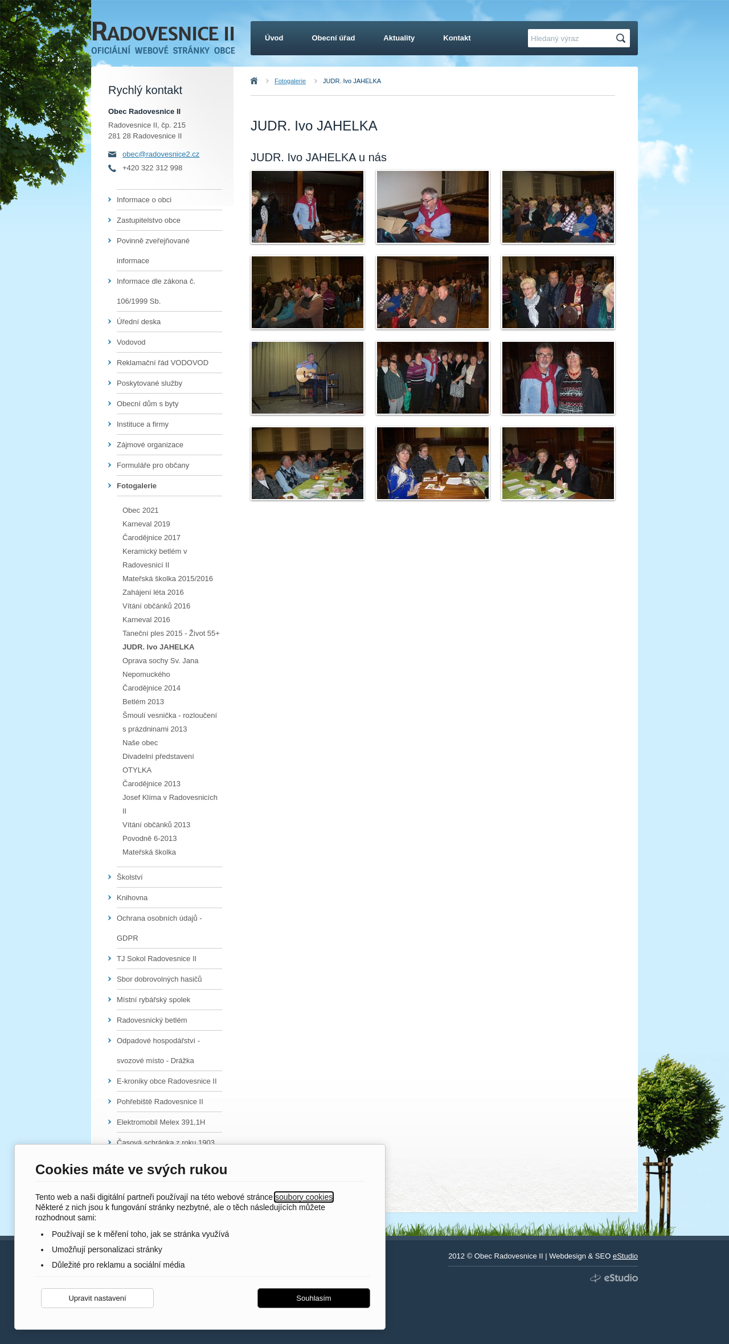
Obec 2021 (140, 510)
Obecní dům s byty (147, 403)
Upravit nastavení (97, 1298)
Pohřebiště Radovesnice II (160, 1101)
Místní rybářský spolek (153, 999)
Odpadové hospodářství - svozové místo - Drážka (158, 1050)
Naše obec (140, 742)
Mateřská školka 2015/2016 (167, 578)
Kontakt (456, 38)
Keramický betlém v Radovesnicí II (154, 558)
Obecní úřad (333, 38)
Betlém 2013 (143, 701)
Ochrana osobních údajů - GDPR (159, 928)
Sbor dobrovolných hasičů (159, 979)
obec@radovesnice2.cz (160, 154)
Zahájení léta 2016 (153, 592)
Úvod (266, 80)
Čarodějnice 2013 (151, 783)
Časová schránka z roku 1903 (166, 1142)
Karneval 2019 (146, 524)
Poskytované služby (149, 383)
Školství (130, 877)
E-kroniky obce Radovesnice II (167, 1081)
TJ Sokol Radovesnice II (156, 958)
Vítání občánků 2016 (156, 606)
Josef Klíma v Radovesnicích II (170, 804)
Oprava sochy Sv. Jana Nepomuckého (160, 667)
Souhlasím (313, 1298)
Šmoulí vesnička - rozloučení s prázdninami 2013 (169, 722)
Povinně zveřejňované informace (153, 250)
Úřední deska (139, 321)
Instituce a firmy (143, 424)
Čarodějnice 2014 (151, 688)
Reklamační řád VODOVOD (162, 362)
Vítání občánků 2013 (156, 824)
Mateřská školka (149, 852)
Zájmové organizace (150, 444)
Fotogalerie (290, 80)
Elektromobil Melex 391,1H (161, 1122)
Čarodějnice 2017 (151, 537)
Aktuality (399, 38)
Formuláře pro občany (153, 465)
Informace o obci (144, 199)
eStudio (625, 1256)
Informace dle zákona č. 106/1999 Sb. (156, 291)
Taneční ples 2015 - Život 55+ (171, 633)
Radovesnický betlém (152, 1020)
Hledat (622, 38)
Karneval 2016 (146, 619)
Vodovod (131, 342)
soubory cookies (304, 1197)
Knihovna (132, 897)
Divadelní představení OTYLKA (158, 763)
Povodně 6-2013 (149, 838)
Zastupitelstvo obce (149, 220)
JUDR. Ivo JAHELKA (352, 80)
